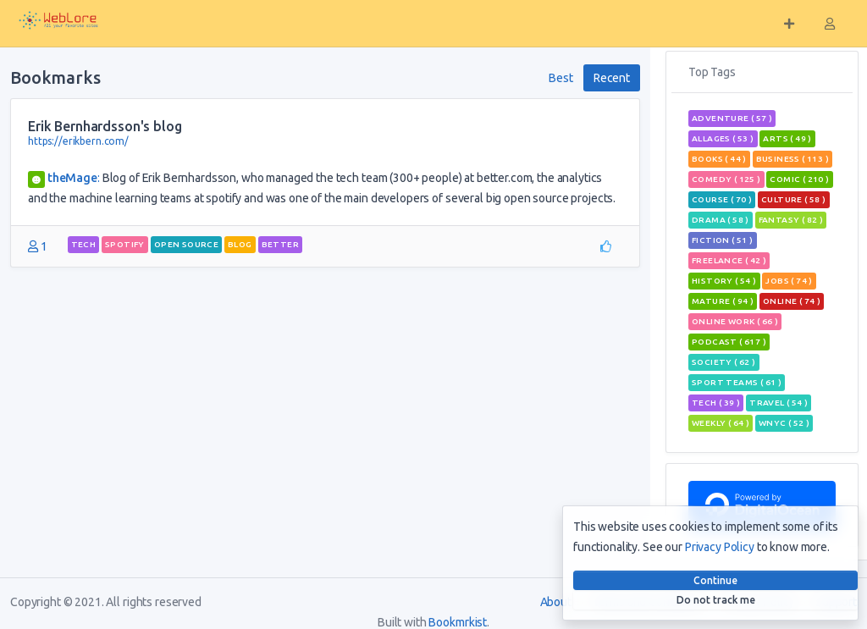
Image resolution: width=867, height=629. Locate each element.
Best (560, 78)
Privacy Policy (719, 547)
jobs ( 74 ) (788, 280)
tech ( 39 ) (716, 402)
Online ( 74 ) (791, 301)
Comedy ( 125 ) (726, 179)
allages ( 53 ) (723, 138)
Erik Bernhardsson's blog (105, 126)
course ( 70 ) (722, 199)
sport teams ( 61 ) (736, 382)
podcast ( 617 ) (729, 341)
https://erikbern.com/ (78, 140)
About (556, 602)
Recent (612, 78)
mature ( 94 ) (723, 301)
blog (240, 244)
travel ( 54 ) (778, 402)
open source (186, 244)
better (280, 244)
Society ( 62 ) (724, 362)
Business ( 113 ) (792, 158)
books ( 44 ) (719, 158)
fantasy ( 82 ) (791, 219)
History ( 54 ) (724, 280)
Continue (715, 580)
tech (84, 244)
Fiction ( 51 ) (723, 240)
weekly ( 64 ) (720, 423)
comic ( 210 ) (799, 179)
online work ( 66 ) (735, 321)
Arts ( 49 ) (787, 138)
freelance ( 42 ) (729, 260)
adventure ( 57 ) (732, 118)
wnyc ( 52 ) (784, 423)
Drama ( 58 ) (720, 219)
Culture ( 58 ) (793, 199)
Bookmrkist (457, 622)
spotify (125, 244)
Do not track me (715, 599)
